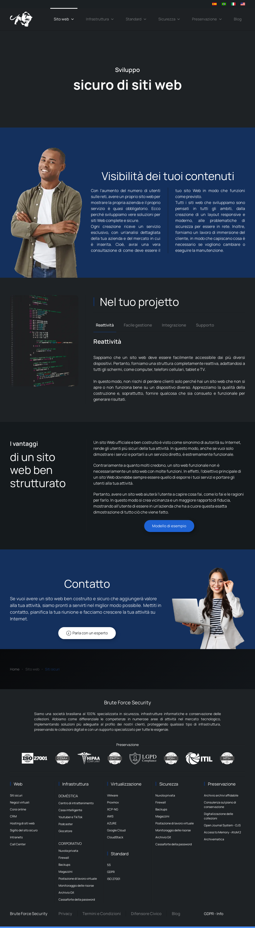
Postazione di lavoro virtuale (78, 878)
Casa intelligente (70, 810)
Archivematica (214, 839)
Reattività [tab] (105, 325)
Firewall (64, 858)
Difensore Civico (146, 913)
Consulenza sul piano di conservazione (220, 804)
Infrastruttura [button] (100, 19)
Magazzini (65, 871)
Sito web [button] (64, 19)
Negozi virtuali (19, 802)
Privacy (65, 913)
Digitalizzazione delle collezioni (218, 816)
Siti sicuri (16, 795)
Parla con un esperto (87, 633)
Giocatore (65, 831)
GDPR (111, 872)
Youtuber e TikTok (70, 817)
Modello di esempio (169, 526)
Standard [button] (136, 19)
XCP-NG (112, 809)
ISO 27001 (113, 879)
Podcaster (66, 824)
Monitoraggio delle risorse (76, 885)
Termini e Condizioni (101, 913)
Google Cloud (116, 830)
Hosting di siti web (22, 823)
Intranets (16, 837)
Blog (238, 19)
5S (109, 865)
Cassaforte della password (77, 899)
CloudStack (115, 837)
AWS (110, 816)
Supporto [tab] (205, 325)
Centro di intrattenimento (76, 803)
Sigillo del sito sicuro (24, 830)
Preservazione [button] (207, 19)
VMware (112, 795)
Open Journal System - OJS (222, 825)
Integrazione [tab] (174, 325)
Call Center (18, 844)
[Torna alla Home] (21, 19)
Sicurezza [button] (169, 19)
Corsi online (18, 809)
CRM (13, 816)
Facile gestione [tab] (138, 325)
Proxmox (113, 802)
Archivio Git (66, 892)
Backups (64, 864)
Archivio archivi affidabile (221, 795)
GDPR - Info (213, 913)
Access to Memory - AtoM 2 (222, 832)
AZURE (112, 823)
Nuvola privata (68, 851)
